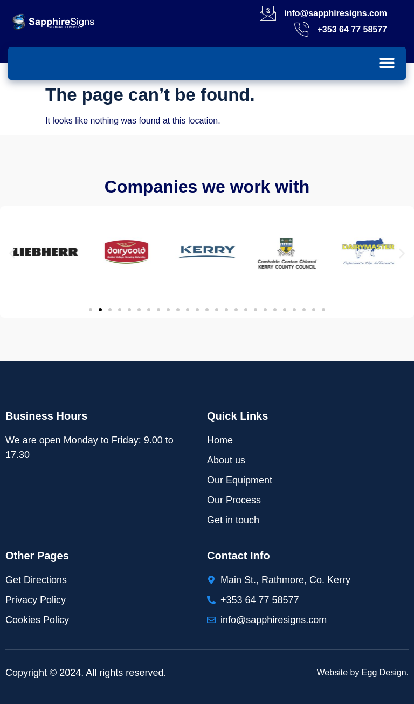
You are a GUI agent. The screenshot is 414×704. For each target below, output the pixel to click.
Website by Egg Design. (363, 672)
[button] (387, 62)
